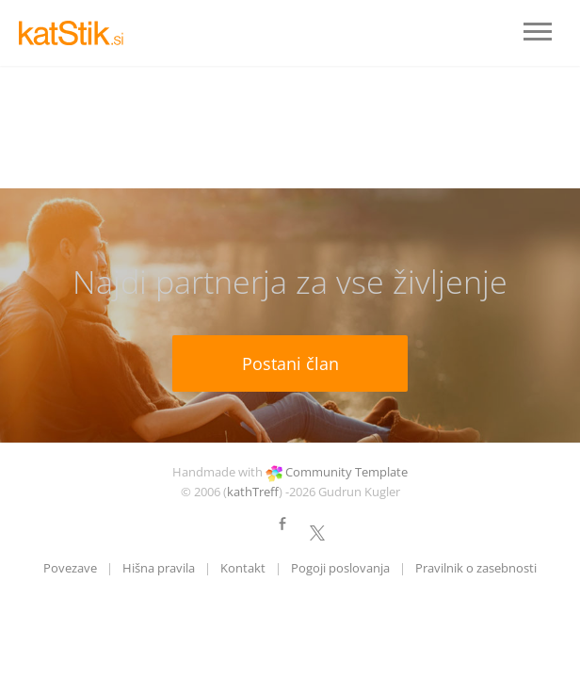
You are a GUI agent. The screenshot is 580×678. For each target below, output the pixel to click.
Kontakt (243, 567)
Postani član (290, 363)
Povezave (70, 567)
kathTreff (253, 491)
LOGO (75, 33)
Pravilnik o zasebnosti (476, 567)
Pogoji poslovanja (340, 567)
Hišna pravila (158, 567)
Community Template (346, 471)
